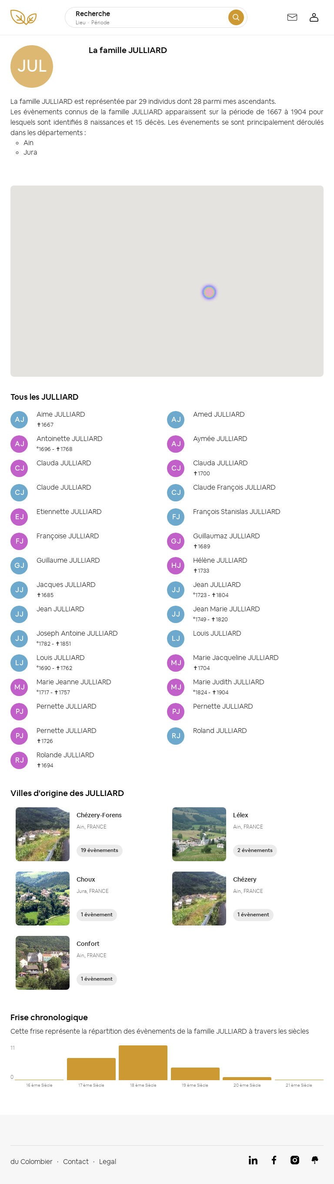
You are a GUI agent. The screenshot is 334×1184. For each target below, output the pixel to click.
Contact (76, 1161)
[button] (209, 293)
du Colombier (31, 1161)
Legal (107, 1161)
